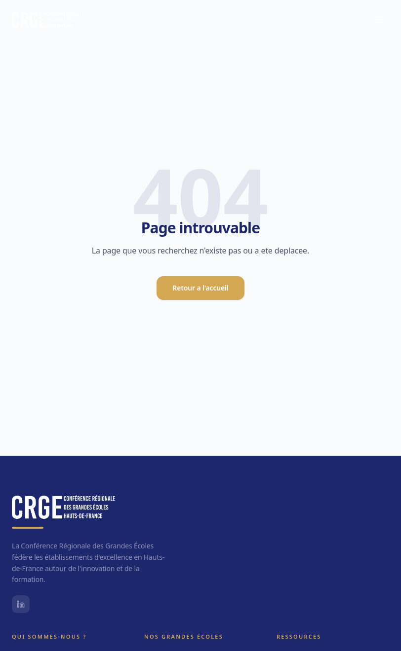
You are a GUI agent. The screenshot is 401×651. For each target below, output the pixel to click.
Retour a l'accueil (200, 287)
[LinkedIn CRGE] (21, 604)
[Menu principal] (379, 20)
